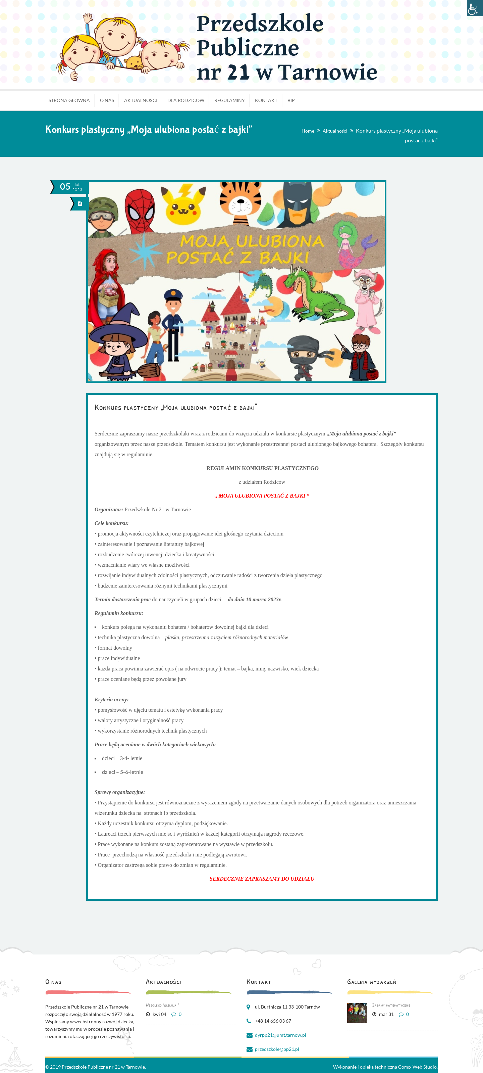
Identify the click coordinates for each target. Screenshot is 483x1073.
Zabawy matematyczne (391, 1005)
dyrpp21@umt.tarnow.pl (280, 1035)
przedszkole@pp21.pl (277, 1049)
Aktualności (335, 131)
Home (308, 131)
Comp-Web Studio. (418, 1067)
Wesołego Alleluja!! (162, 1005)
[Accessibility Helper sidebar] (475, 8)
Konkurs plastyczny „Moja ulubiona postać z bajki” (176, 407)
